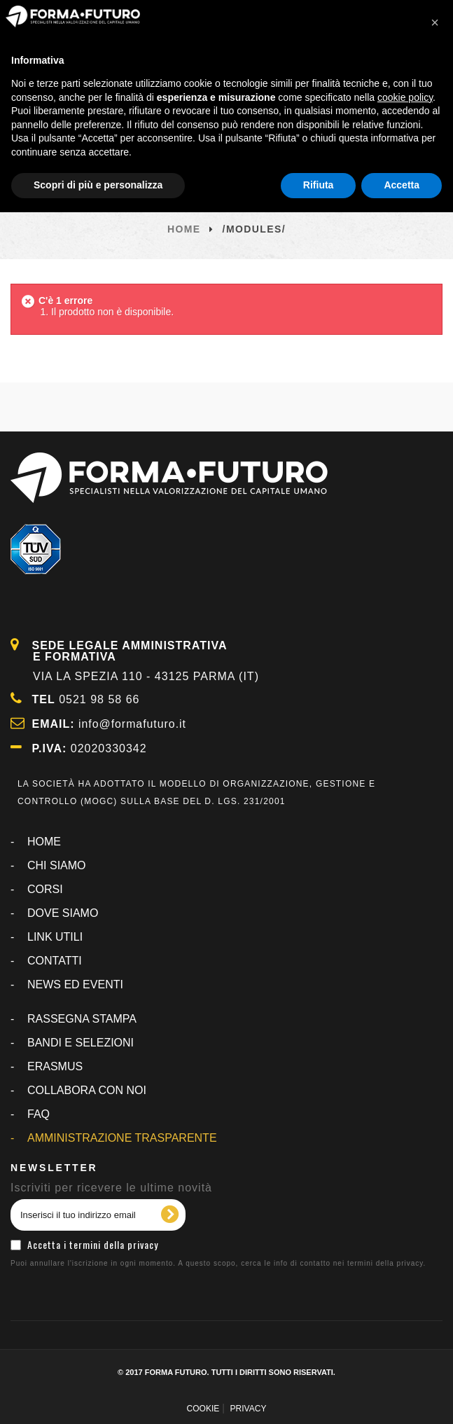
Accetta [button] (401, 185)
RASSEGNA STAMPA (82, 1019)
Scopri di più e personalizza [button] (98, 185)
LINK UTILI (55, 937)
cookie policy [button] (405, 97)
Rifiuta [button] (318, 185)
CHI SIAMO (56, 865)
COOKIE (203, 1408)
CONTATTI (54, 961)
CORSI (45, 889)
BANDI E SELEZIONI (80, 1043)
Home (184, 229)
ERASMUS (55, 1066)
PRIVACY (248, 1408)
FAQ (38, 1114)
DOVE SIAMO (62, 913)
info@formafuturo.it (132, 724)
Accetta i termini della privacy (92, 1244)
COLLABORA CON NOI (86, 1090)
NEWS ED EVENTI (75, 984)
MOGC (98, 801)
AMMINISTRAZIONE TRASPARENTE (122, 1138)
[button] (435, 22)
